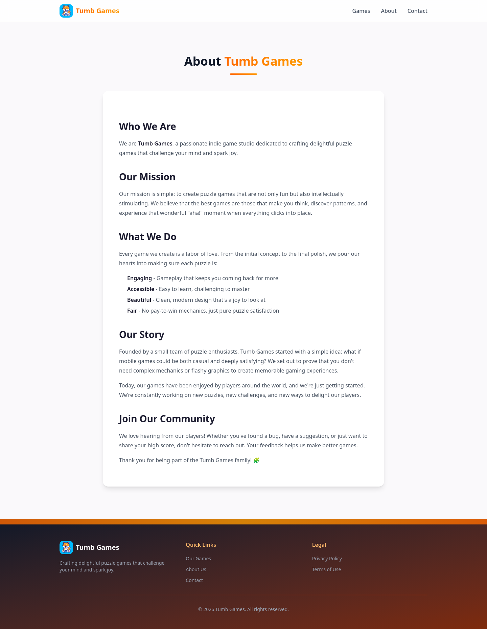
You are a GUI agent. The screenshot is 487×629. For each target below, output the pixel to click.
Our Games (198, 558)
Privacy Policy (327, 558)
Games (361, 11)
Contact (417, 11)
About (388, 11)
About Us (196, 569)
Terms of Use (326, 569)
